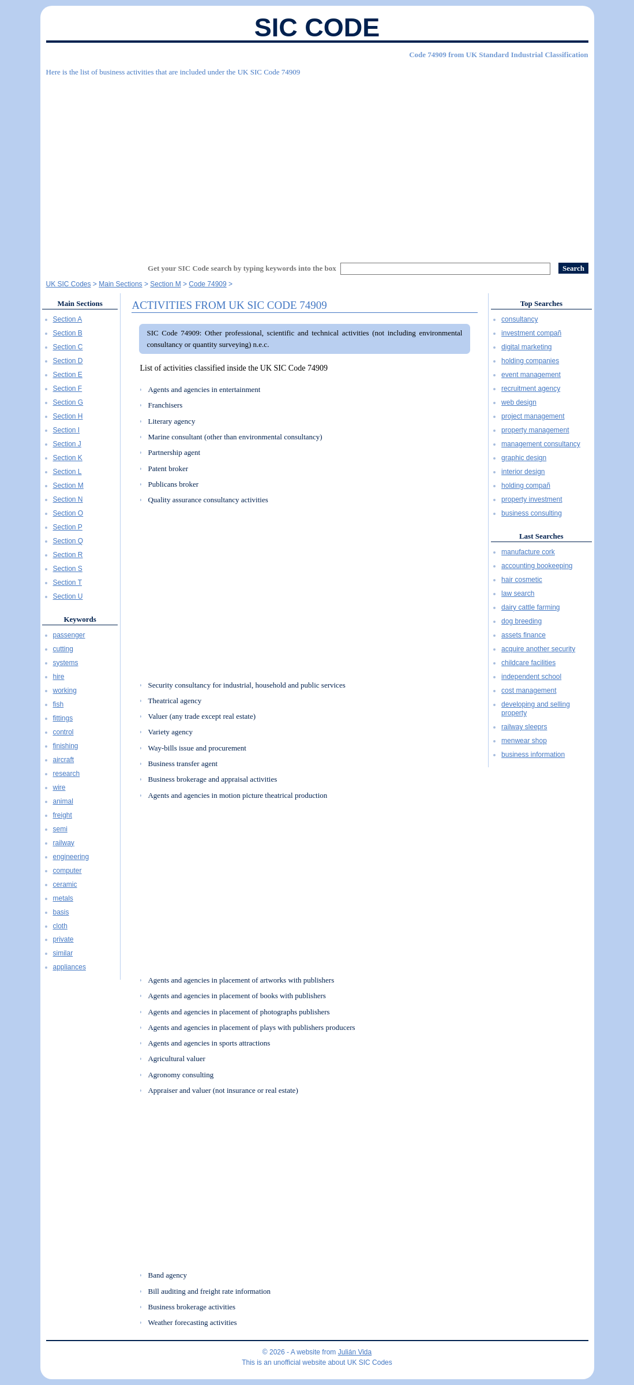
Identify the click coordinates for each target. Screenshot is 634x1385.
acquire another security (538, 649)
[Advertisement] (317, 164)
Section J (67, 444)
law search (517, 593)
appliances (69, 967)
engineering (71, 857)
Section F (67, 388)
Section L (67, 472)
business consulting (531, 513)
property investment (531, 499)
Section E (67, 375)
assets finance (523, 635)
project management (532, 416)
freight (62, 815)
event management (531, 375)
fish (58, 704)
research (66, 774)
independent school (531, 677)
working (65, 690)
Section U (68, 596)
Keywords (79, 619)
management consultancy (540, 444)
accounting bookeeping (536, 566)
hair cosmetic (521, 580)
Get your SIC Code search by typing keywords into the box (242, 268)
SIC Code (317, 27)
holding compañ (525, 485)
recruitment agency (530, 388)
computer (67, 871)
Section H (68, 416)
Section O (68, 513)
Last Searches (541, 536)
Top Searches (541, 303)
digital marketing (526, 347)
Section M (68, 485)
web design (519, 402)
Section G (68, 402)
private (63, 939)
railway (63, 843)
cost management (528, 690)
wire (59, 787)
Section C (68, 347)
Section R (68, 555)
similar (63, 953)
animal (63, 801)
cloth (60, 926)
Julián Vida (355, 1352)
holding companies (530, 361)
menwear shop (524, 741)
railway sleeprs (524, 727)
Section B (67, 333)
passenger (69, 635)
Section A (67, 319)
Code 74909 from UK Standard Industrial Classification (498, 54)
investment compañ (531, 333)
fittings (63, 718)
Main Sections (79, 303)
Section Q (68, 541)
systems (65, 663)
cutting (63, 649)
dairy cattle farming (530, 607)
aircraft (63, 760)
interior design (523, 472)
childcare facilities (528, 663)
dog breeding (521, 621)
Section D (68, 361)
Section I (66, 430)
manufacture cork (528, 552)
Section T (67, 582)
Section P (67, 527)
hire (59, 677)
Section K (67, 458)
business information (533, 755)
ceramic (65, 884)
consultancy (519, 319)
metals (63, 898)
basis (61, 912)
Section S (67, 569)
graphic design (523, 458)
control (63, 732)
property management (535, 430)
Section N (68, 499)
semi (60, 829)
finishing (65, 746)
